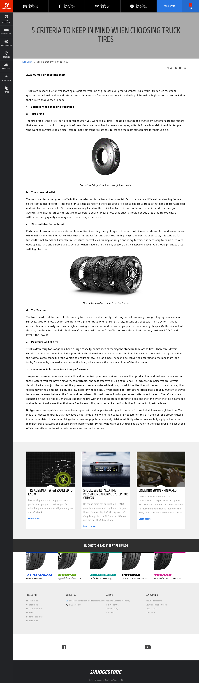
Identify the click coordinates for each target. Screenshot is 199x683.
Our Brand (150, 613)
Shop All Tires (32, 601)
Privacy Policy (112, 609)
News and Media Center (156, 605)
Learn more (89, 526)
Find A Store (169, 6)
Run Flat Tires (32, 620)
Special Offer (151, 609)
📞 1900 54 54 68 (74, 605)
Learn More (34, 519)
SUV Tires (30, 613)
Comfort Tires (32, 605)
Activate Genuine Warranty (118, 601)
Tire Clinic (110, 613)
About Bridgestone (154, 601)
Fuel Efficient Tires (34, 609)
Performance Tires (34, 617)
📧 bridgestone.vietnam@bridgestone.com (85, 601)
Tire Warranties (113, 605)
